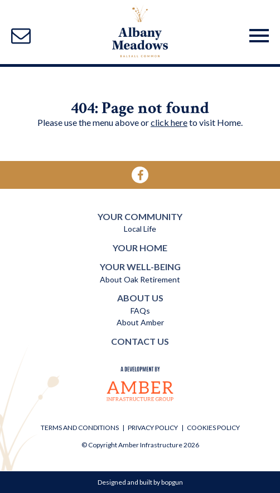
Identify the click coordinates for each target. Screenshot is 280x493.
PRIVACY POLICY (153, 427)
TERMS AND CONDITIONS (80, 427)
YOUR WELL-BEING (140, 266)
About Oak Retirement (140, 279)
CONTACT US (140, 341)
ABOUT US (140, 297)
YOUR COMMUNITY (140, 216)
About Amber (140, 322)
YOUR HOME (140, 247)
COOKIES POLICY (213, 427)
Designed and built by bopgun (140, 482)
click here (169, 122)
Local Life (140, 228)
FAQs (140, 310)
